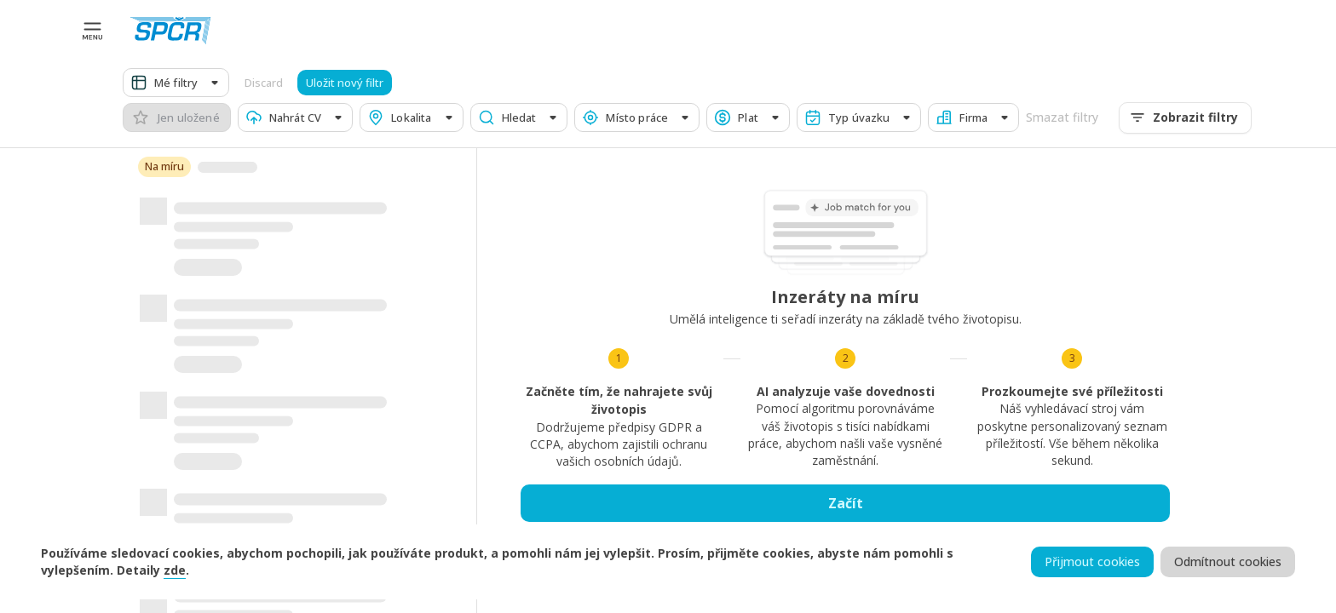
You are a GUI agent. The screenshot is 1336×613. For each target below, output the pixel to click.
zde (175, 570)
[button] (176, 82)
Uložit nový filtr (344, 83)
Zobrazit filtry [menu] (1185, 118)
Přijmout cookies (1092, 562)
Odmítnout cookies (1227, 562)
